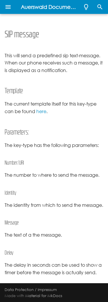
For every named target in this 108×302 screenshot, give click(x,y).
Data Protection (19, 289)
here (41, 111)
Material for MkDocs (43, 296)
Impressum (47, 289)
